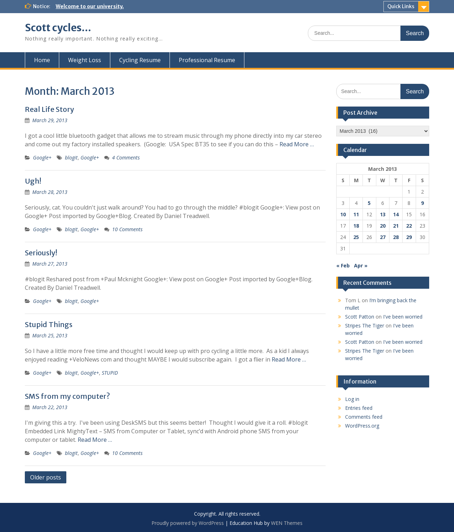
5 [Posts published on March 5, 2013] (369, 203)
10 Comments (127, 229)
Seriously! (41, 252)
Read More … (296, 144)
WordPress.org (362, 425)
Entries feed (358, 408)
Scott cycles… (58, 27)
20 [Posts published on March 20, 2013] (383, 225)
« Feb (343, 265)
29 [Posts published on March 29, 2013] (409, 237)
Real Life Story (49, 109)
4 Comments (126, 157)
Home (42, 60)
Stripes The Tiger (364, 325)
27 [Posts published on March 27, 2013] (383, 237)
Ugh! (33, 181)
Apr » (360, 265)
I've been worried (402, 316)
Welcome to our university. (90, 6)
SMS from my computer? (67, 396)
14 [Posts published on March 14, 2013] (396, 214)
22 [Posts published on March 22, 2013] (409, 225)
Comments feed (363, 416)
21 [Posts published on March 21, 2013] (396, 225)
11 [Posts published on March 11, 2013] (356, 214)
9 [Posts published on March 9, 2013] (422, 203)
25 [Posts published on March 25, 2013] (356, 237)
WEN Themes (287, 523)
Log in (352, 399)
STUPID (110, 372)
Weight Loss (84, 60)
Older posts (45, 477)
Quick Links (400, 6)
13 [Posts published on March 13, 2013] (383, 214)
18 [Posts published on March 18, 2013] (356, 225)
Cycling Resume (140, 60)
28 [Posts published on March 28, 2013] (396, 237)
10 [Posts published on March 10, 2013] (343, 214)
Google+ (42, 157)
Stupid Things (48, 324)
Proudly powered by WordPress (187, 523)
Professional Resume (207, 60)
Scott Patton (359, 316)
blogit (71, 157)
